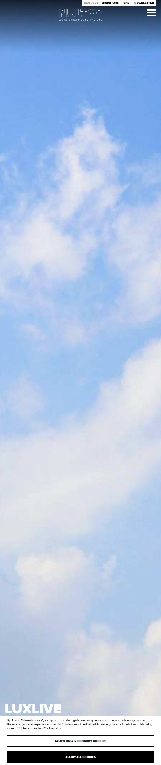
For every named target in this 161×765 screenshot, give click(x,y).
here (26, 728)
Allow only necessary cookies (80, 741)
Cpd (126, 3)
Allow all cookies (80, 757)
